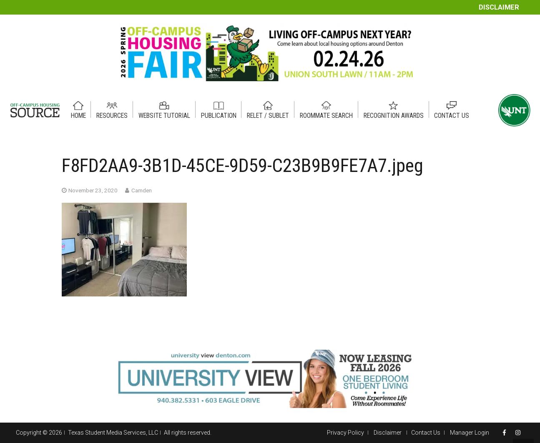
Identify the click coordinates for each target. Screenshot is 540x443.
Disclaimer (499, 7)
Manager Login (469, 432)
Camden (141, 190)
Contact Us (425, 432)
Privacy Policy (345, 432)
